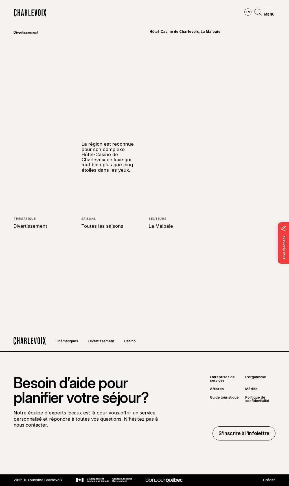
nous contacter (30, 425)
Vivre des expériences (179, 12)
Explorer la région (71, 12)
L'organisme (255, 377)
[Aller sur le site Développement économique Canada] (104, 480)
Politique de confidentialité (257, 399)
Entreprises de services (222, 378)
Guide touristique (224, 397)
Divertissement (26, 32)
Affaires (217, 389)
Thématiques (67, 341)
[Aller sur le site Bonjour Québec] (164, 480)
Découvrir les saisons (123, 12)
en (248, 12)
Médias (251, 389)
